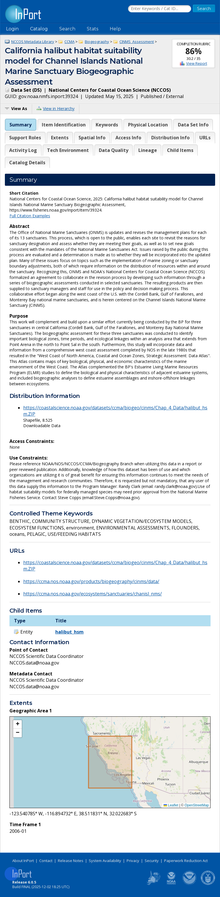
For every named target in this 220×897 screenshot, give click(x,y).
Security (152, 860)
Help (115, 29)
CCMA (69, 41)
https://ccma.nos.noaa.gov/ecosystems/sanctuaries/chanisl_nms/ (92, 594)
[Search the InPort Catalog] (159, 9)
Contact (45, 860)
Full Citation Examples (29, 215)
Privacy (133, 860)
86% (193, 51)
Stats (92, 29)
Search (67, 29)
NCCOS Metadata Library (32, 41)
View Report (196, 63)
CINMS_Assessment (136, 41)
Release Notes (70, 860)
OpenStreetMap (196, 805)
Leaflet (171, 805)
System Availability (105, 860)
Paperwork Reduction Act (186, 860)
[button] (17, 724)
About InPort (23, 860)
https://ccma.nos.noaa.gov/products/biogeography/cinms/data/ (91, 581)
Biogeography (97, 41)
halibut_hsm (69, 632)
